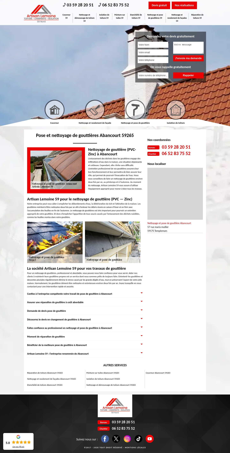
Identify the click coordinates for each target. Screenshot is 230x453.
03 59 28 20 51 (78, 5)
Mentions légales (135, 447)
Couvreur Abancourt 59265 (158, 373)
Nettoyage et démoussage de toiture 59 (84, 18)
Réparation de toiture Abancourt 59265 (45, 373)
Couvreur (54, 123)
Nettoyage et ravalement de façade (95, 123)
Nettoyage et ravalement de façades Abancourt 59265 (51, 379)
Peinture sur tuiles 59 (120, 16)
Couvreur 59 (66, 16)
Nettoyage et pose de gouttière (135, 123)
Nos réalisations (184, 5)
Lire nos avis (18, 447)
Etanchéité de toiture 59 (136, 16)
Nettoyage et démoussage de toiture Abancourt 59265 (111, 385)
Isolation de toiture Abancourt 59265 (103, 379)
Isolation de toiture (176, 123)
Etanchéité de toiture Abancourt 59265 (44, 385)
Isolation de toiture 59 (104, 16)
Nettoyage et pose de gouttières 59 (155, 16)
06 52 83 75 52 (113, 5)
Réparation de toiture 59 (197, 16)
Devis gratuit (159, 5)
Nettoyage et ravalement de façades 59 (177, 18)
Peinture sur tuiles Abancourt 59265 (102, 373)
